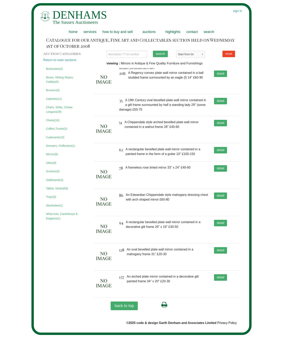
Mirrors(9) (52, 154)
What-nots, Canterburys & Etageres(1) (62, 216)
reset (228, 53)
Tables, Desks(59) (57, 188)
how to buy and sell (117, 32)
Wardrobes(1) (54, 205)
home (73, 32)
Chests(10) (52, 120)
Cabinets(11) (54, 98)
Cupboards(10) (55, 137)
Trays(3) (51, 196)
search (209, 32)
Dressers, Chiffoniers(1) (60, 145)
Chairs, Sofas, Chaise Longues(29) (59, 109)
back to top (124, 313)
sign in (237, 11)
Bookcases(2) (54, 68)
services (90, 32)
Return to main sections (59, 60)
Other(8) (51, 162)
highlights (172, 32)
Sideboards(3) (54, 180)
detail (220, 73)
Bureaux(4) (53, 90)
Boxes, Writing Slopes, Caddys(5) (60, 79)
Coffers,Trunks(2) (56, 128)
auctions (149, 32)
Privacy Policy (227, 330)
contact (192, 32)
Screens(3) (52, 171)
